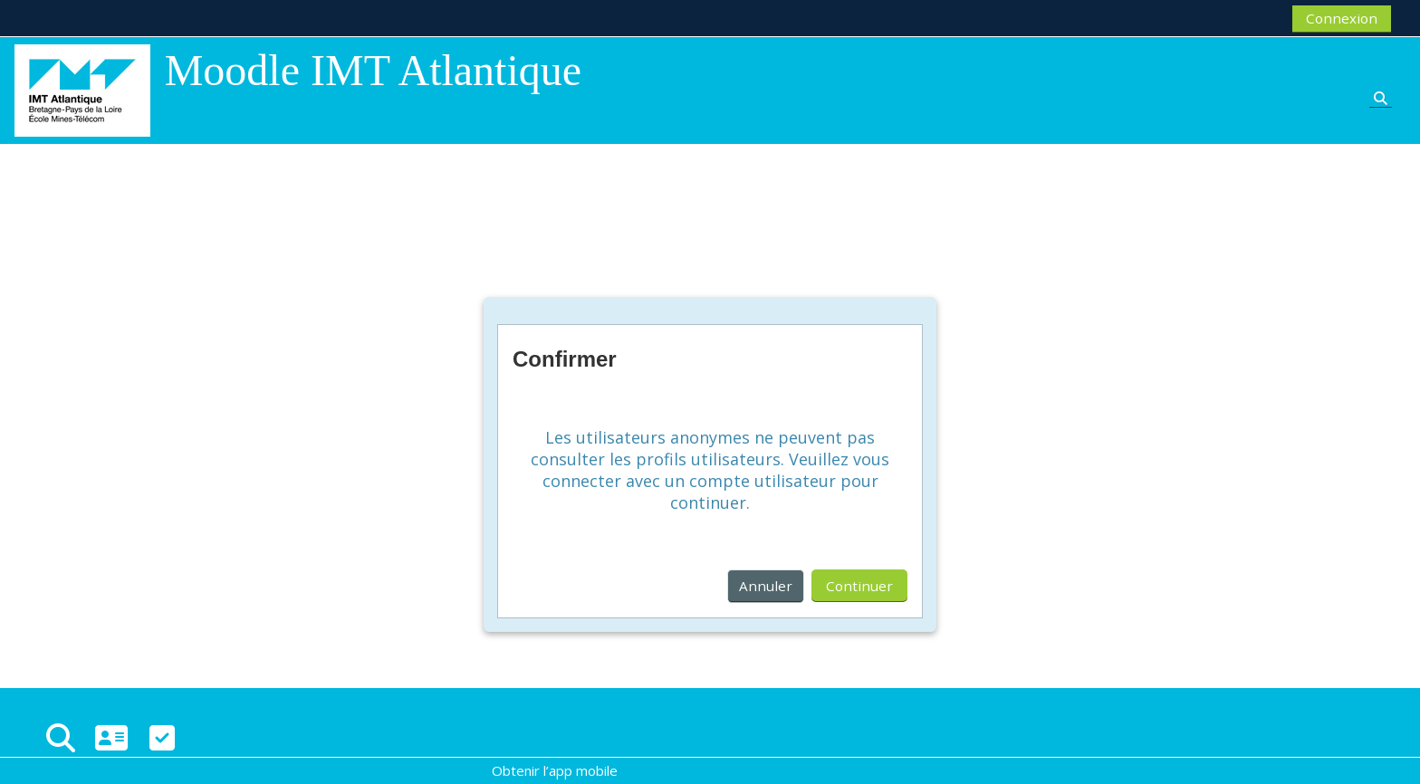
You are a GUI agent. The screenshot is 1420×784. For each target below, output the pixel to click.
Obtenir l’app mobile (555, 770)
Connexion (1341, 18)
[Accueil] (82, 89)
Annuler (765, 586)
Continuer (859, 586)
